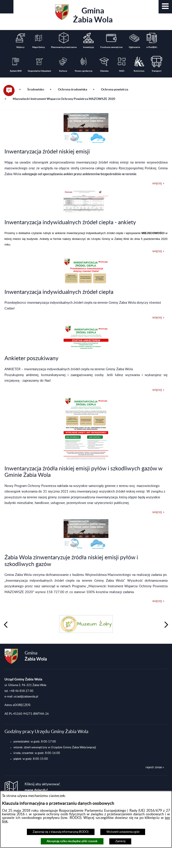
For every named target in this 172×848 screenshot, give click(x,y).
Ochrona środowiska (72, 89)
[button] (165, 6)
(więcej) (91, 747)
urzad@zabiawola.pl (26, 696)
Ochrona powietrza (114, 89)
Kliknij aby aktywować (42, 787)
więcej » (158, 183)
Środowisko (35, 89)
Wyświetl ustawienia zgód (122, 831)
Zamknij (120, 841)
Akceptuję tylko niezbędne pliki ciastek (72, 841)
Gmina (84, 14)
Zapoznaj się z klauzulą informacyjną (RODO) (60, 831)
